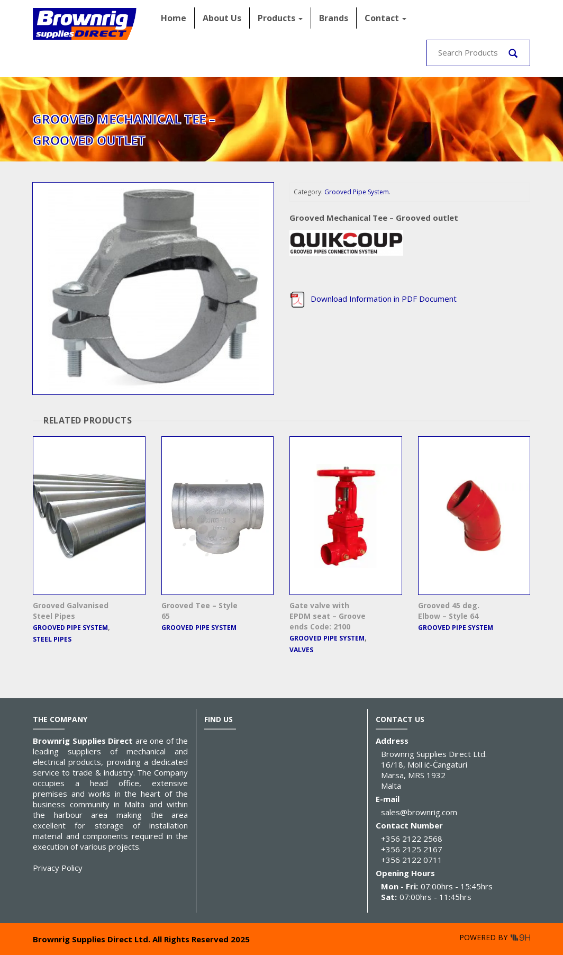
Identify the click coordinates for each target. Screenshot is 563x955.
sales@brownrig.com (419, 812)
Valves (301, 649)
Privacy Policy (58, 867)
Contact (385, 18)
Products (280, 18)
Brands (333, 18)
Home (173, 18)
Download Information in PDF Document (373, 298)
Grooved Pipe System (356, 191)
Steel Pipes (52, 639)
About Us (222, 18)
